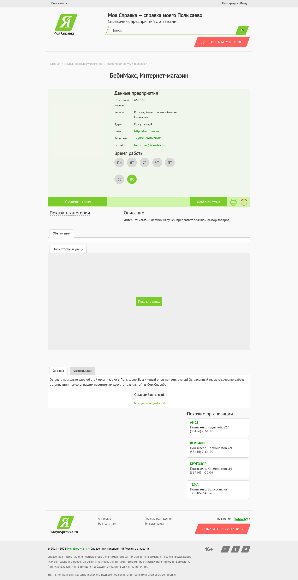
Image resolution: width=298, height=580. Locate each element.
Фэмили (197, 443)
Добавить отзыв (208, 202)
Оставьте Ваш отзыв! (149, 394)
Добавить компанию (222, 42)
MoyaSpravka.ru (77, 548)
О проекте (104, 518)
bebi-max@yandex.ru (149, 145)
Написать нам (107, 523)
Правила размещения (158, 518)
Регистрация (230, 3)
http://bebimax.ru (146, 131)
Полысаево (241, 518)
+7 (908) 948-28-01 (148, 138)
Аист (194, 422)
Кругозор (198, 464)
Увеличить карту (78, 201)
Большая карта (154, 523)
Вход (243, 3)
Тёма (194, 484)
